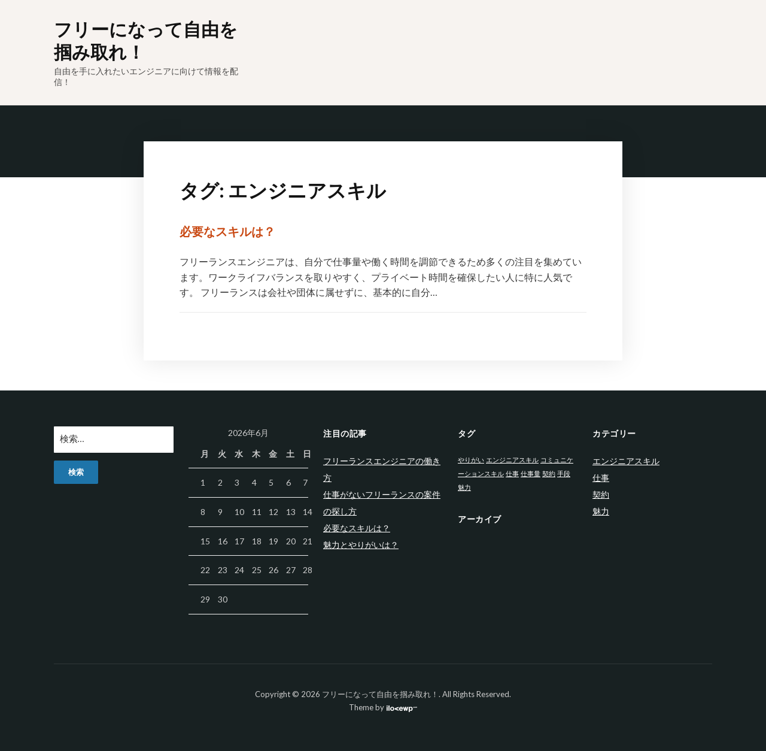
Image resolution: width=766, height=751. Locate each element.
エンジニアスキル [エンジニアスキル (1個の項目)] (512, 460)
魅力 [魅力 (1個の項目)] (464, 487)
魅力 (600, 511)
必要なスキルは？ (227, 231)
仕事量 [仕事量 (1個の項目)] (530, 473)
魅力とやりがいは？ (361, 545)
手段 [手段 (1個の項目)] (563, 473)
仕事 (600, 478)
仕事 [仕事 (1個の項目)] (512, 473)
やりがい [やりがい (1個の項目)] (471, 460)
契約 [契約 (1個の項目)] (548, 473)
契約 (600, 494)
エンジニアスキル (625, 461)
